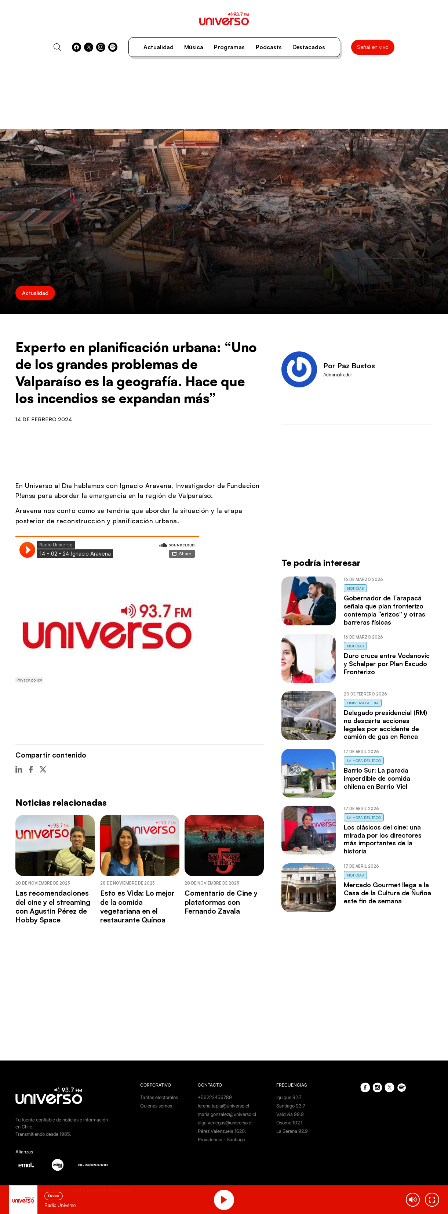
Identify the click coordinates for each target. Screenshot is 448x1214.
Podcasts (269, 47)
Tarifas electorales (159, 1097)
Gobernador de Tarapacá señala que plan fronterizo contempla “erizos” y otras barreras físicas (384, 610)
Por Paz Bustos (349, 365)
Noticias (355, 588)
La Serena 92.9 (292, 1131)
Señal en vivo (372, 46)
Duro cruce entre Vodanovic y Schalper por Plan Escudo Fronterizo (387, 663)
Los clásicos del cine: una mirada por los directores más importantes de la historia (383, 839)
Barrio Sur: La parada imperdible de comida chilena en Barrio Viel (377, 778)
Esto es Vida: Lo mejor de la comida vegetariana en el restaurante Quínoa (137, 906)
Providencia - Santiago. (222, 1139)
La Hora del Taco (364, 760)
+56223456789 (215, 1097)
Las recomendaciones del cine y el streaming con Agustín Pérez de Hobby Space (52, 906)
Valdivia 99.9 (290, 1114)
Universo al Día (363, 703)
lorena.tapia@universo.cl (223, 1106)
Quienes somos (156, 1106)
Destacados (308, 47)
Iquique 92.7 (289, 1097)
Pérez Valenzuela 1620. (222, 1131)
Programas (229, 47)
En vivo (53, 1196)
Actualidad (158, 47)
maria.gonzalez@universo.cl (227, 1114)
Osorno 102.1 (289, 1123)
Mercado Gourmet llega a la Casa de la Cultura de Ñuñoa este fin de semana (387, 893)
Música (193, 47)
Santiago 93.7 (290, 1106)
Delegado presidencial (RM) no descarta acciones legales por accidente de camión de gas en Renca (385, 724)
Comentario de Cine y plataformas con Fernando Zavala (221, 902)
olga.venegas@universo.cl (225, 1123)
